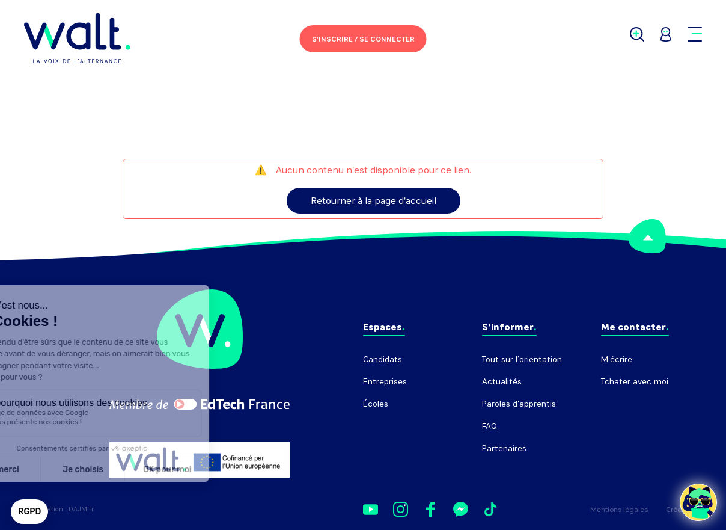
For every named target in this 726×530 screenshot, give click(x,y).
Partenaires (504, 448)
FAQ (489, 426)
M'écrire (616, 359)
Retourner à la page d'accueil (373, 200)
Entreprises (385, 382)
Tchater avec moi (634, 382)
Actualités (502, 382)
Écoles (375, 404)
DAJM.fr (81, 509)
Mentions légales (619, 509)
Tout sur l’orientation (522, 359)
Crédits (678, 509)
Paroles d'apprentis (519, 404)
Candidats (382, 359)
